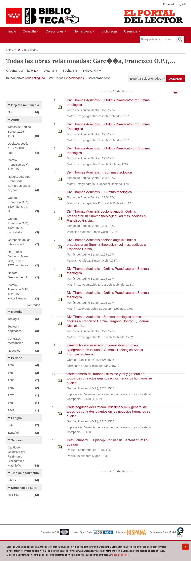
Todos (29, 78)
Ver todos (33, 305)
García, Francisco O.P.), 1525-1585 (18, 164)
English (181, 4)
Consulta (29, 31)
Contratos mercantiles (15, 341)
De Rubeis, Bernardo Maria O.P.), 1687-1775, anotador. (18, 258)
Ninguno (39, 78)
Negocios (14, 350)
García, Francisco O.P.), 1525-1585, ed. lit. (18, 204)
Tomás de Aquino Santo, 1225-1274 (19, 131)
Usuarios (130, 31)
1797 (11, 365)
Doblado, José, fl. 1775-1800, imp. (18, 148)
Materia (16, 311)
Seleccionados (74, 78)
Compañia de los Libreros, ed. (19, 242)
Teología (13, 319)
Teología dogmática (15, 329)
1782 (11, 372)
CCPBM (13, 495)
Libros (12, 480)
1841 (11, 410)
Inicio (12, 31)
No (10, 112)
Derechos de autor (24, 487)
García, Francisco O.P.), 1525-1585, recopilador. (18, 225)
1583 (11, 380)
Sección (17, 440)
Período (16, 358)
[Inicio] (19, 50)
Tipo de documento (25, 473)
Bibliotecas (109, 31)
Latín (11, 425)
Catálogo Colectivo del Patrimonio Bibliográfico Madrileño (16, 456)
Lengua (16, 418)
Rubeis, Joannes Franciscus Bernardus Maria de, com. (19, 183)
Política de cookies (119, 555)
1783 (11, 403)
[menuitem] (13, 31)
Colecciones (55, 31)
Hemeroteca (83, 31)
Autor (15, 119)
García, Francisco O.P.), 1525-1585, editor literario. (18, 291)
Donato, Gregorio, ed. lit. (18, 275)
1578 (11, 395)
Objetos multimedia (25, 105)
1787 (11, 388)
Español (13, 432)
